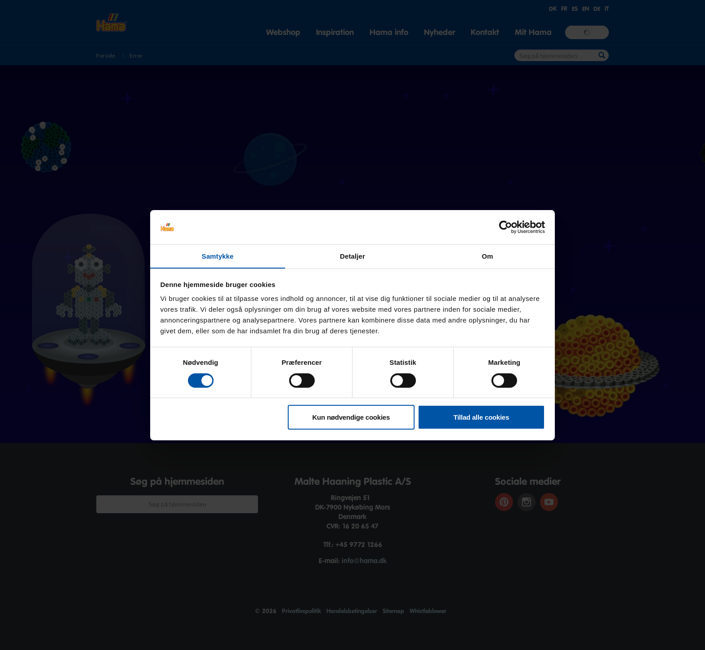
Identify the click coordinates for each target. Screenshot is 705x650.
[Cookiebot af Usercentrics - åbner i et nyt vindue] (505, 226)
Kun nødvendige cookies (351, 417)
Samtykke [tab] (218, 256)
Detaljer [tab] (352, 256)
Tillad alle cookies (481, 417)
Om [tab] (487, 256)
